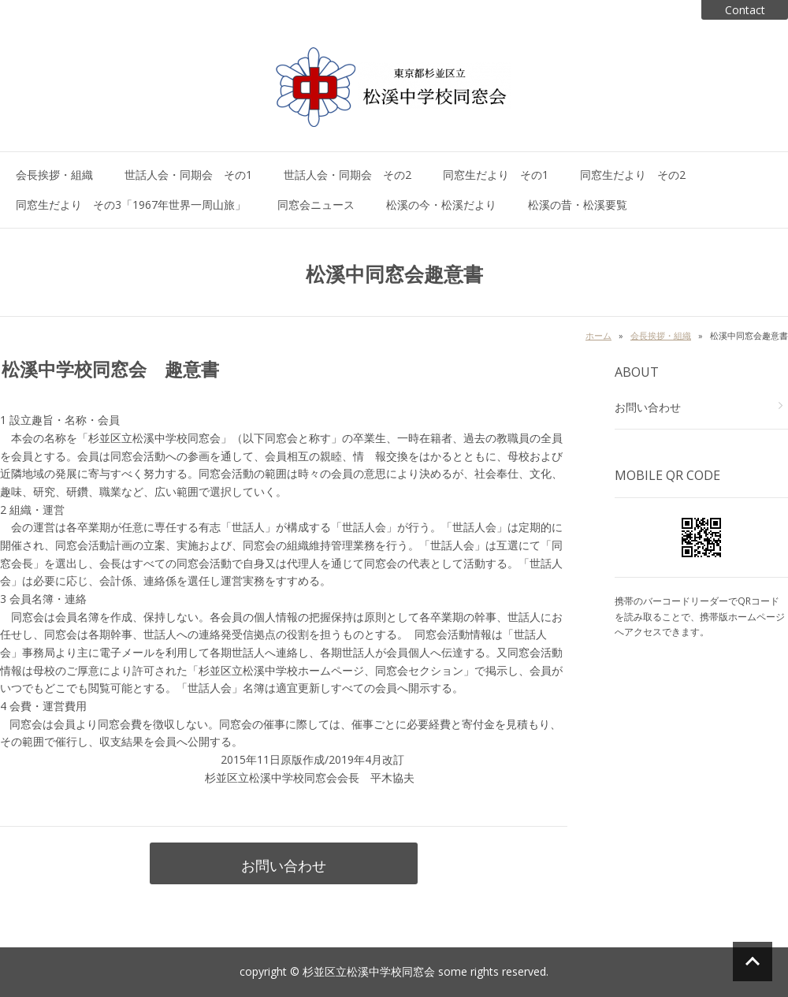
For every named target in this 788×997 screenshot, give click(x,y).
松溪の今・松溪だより (441, 204)
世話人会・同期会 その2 (347, 174)
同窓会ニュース (316, 204)
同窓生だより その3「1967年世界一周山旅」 (131, 204)
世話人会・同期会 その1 (188, 174)
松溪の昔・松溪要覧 (577, 204)
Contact (745, 9)
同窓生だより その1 (495, 174)
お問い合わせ (283, 865)
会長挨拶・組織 (54, 174)
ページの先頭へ (752, 961)
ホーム (598, 335)
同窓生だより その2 (633, 174)
